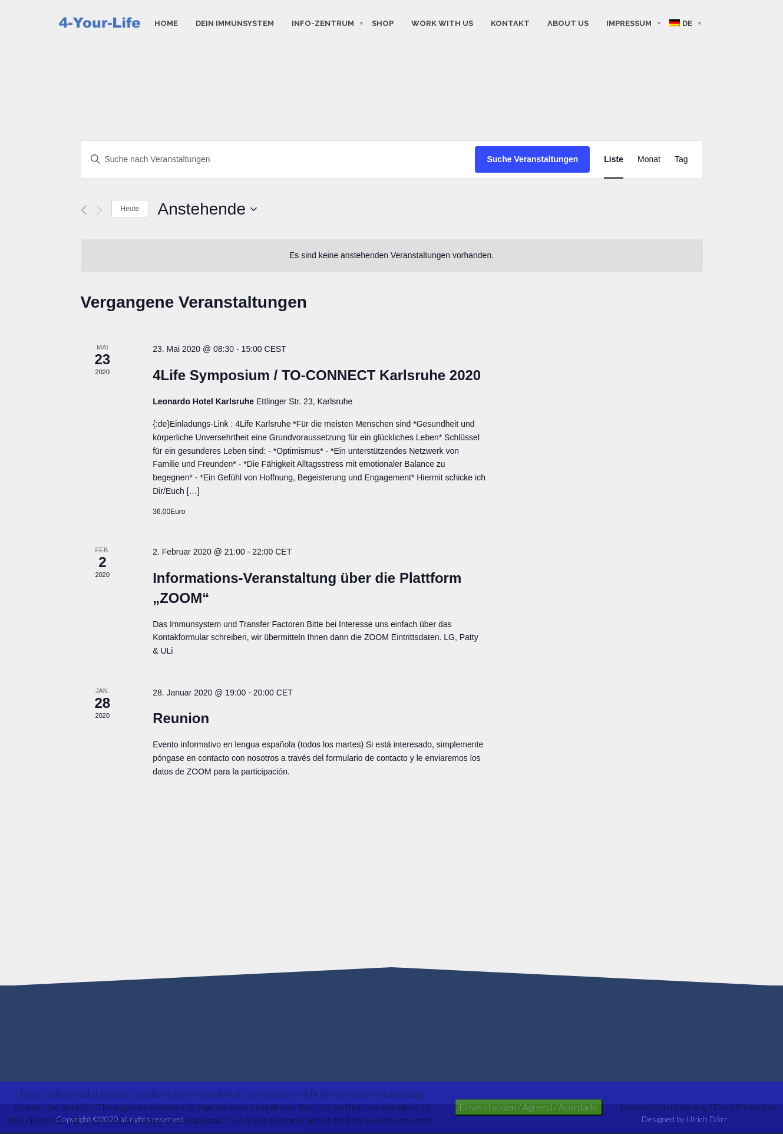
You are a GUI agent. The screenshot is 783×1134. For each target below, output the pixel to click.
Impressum (629, 22)
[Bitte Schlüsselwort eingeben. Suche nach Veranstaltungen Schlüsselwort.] (278, 159)
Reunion (181, 718)
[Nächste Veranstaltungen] (99, 210)
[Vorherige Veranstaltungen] (84, 210)
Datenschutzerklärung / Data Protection (698, 1107)
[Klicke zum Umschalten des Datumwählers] (207, 209)
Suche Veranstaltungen (532, 159)
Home (166, 22)
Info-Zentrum (323, 22)
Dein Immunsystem (235, 22)
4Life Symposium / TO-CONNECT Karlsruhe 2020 (317, 375)
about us (568, 22)
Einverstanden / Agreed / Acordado (529, 1107)
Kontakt (510, 22)
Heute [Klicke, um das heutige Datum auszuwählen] (130, 209)
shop (383, 22)
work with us (442, 22)
